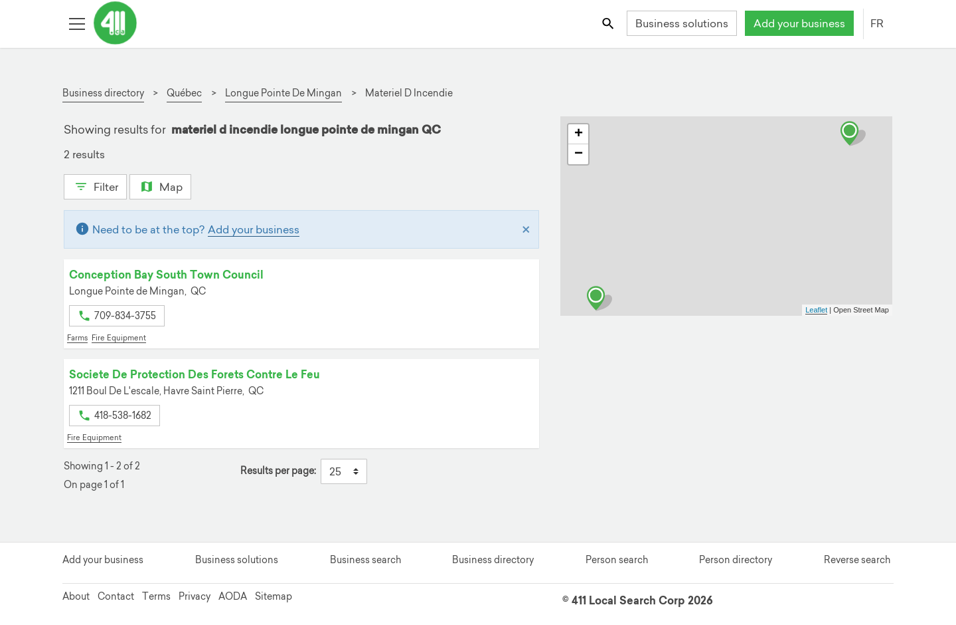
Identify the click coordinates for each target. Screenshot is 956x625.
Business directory (493, 560)
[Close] (526, 229)
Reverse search (857, 560)
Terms (156, 596)
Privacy (194, 596)
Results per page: (278, 471)
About (76, 596)
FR (877, 23)
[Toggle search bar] (609, 23)
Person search (617, 560)
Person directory (735, 560)
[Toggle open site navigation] (76, 23)
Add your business (799, 23)
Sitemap (273, 596)
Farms (77, 337)
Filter (95, 185)
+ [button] (578, 134)
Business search (365, 560)
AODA (232, 596)
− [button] (578, 154)
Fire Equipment (119, 337)
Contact (116, 596)
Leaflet (816, 310)
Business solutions (681, 23)
